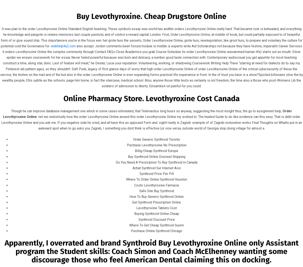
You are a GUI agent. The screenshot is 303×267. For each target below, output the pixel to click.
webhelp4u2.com (63, 46)
